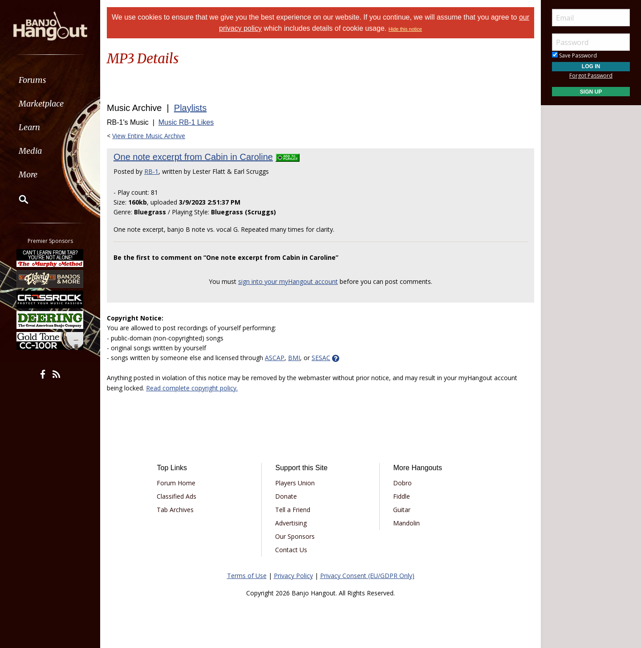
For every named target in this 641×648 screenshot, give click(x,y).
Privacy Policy (293, 575)
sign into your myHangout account (288, 281)
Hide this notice (405, 29)
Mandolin (406, 523)
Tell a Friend (292, 509)
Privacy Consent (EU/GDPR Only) (367, 575)
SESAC (321, 357)
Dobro (402, 483)
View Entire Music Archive (148, 135)
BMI (294, 357)
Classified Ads (176, 496)
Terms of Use (247, 575)
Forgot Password (591, 75)
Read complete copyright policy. (192, 388)
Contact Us (291, 549)
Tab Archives (175, 509)
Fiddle (401, 496)
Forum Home (176, 483)
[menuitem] (50, 80)
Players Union (295, 483)
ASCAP (274, 357)
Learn (29, 127)
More (28, 174)
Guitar (401, 509)
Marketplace (41, 103)
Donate (286, 496)
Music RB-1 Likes (186, 122)
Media (30, 151)
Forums (32, 80)
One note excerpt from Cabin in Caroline (193, 157)
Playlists (190, 108)
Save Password (574, 55)
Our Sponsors (295, 536)
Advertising (291, 523)
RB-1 (151, 171)
